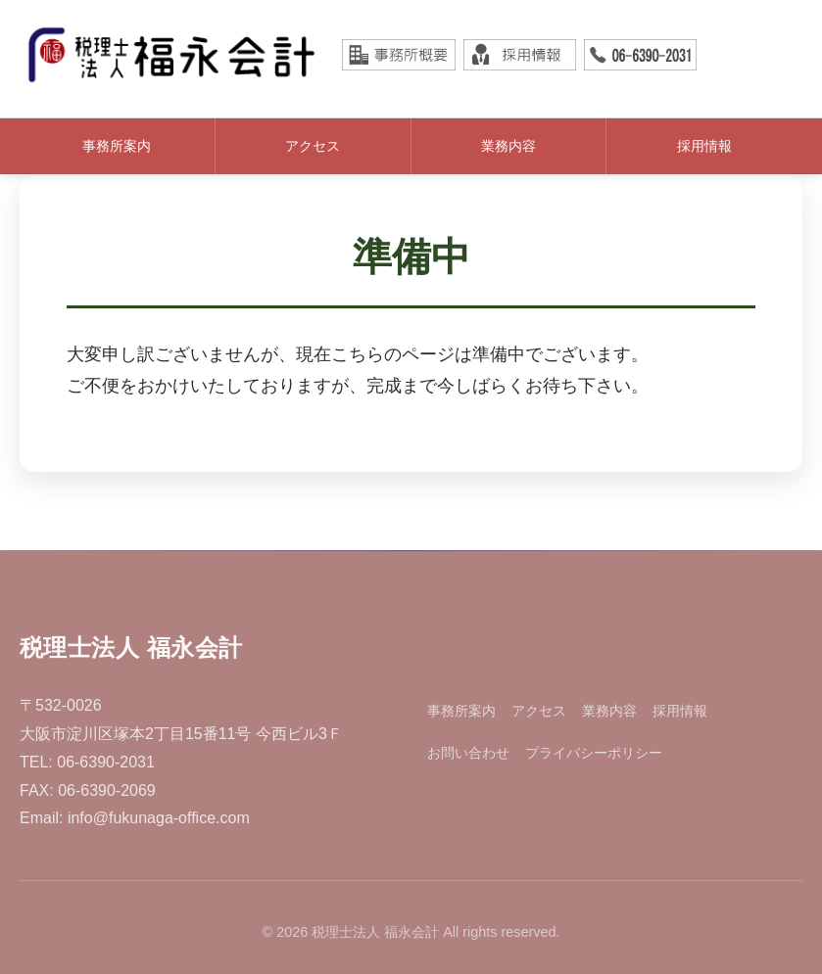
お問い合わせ (468, 753)
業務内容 (508, 146)
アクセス (312, 146)
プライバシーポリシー (593, 753)
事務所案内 (116, 146)
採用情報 (704, 146)
